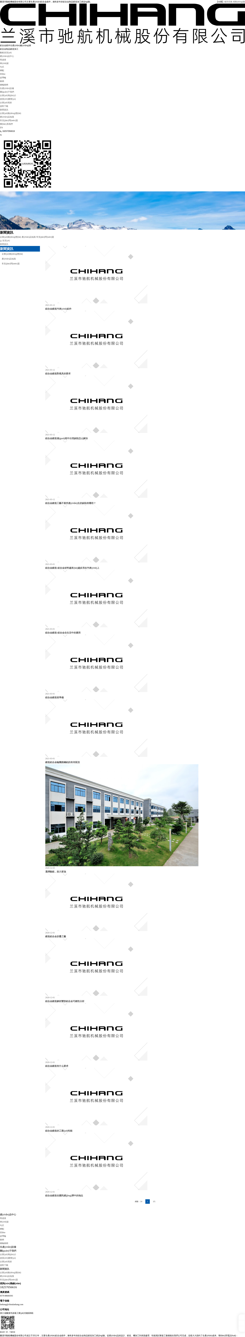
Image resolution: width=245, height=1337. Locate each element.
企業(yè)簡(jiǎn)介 (8, 95)
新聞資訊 (4, 244)
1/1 (154, 1201)
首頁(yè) (5, 240)
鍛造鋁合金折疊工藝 (55, 936)
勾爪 (2, 67)
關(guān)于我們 (8, 1251)
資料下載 (4, 106)
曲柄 (2, 81)
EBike (2, 74)
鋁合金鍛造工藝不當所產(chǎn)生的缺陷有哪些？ (70, 503)
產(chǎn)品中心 (8, 1214)
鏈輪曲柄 (4, 85)
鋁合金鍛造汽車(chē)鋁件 (58, 309)
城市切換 (228, 2)
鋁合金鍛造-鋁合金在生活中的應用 (63, 632)
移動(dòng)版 (239, 2)
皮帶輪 (3, 78)
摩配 (2, 70)
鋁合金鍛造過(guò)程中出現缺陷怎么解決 (66, 438)
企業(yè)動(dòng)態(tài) (10, 113)
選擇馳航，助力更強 (55, 871)
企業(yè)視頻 (6, 103)
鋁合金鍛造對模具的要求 (58, 373)
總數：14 (138, 1201)
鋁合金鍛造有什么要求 (56, 1066)
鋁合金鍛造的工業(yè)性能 (58, 1131)
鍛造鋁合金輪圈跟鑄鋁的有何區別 (62, 762)
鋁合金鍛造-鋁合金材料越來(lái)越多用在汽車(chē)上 (72, 568)
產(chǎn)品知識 (7, 117)
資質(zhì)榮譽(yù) (8, 99)
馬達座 (3, 60)
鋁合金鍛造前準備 (54, 697)
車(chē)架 (4, 63)
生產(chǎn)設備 (8, 1247)
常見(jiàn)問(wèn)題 (9, 120)
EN (1, 127)
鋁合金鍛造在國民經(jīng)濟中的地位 (64, 1195)
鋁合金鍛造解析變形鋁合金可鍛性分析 (64, 1001)
